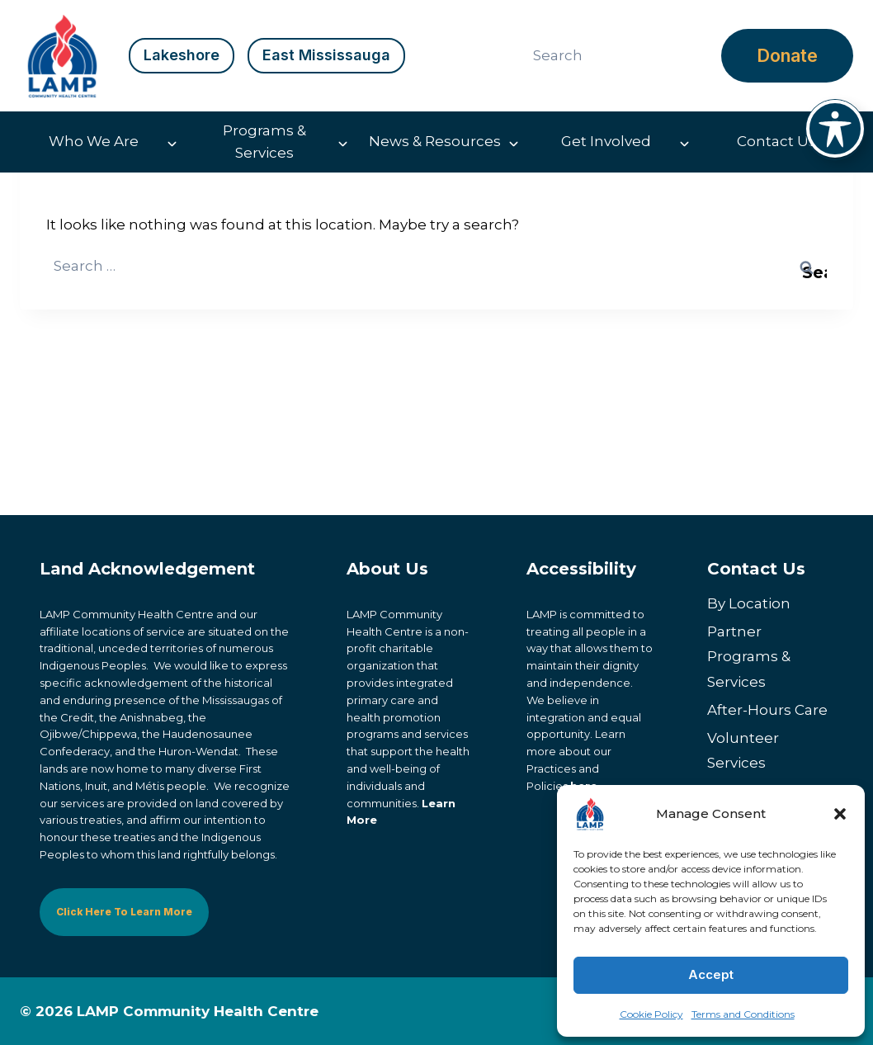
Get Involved (606, 141)
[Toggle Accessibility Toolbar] (835, 129)
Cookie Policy (651, 1014)
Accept (711, 974)
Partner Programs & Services (748, 656)
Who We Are (94, 141)
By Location (748, 603)
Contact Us (776, 141)
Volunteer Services (743, 751)
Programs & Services (264, 141)
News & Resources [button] (435, 141)
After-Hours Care (767, 710)
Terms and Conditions (743, 1014)
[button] (840, 814)
